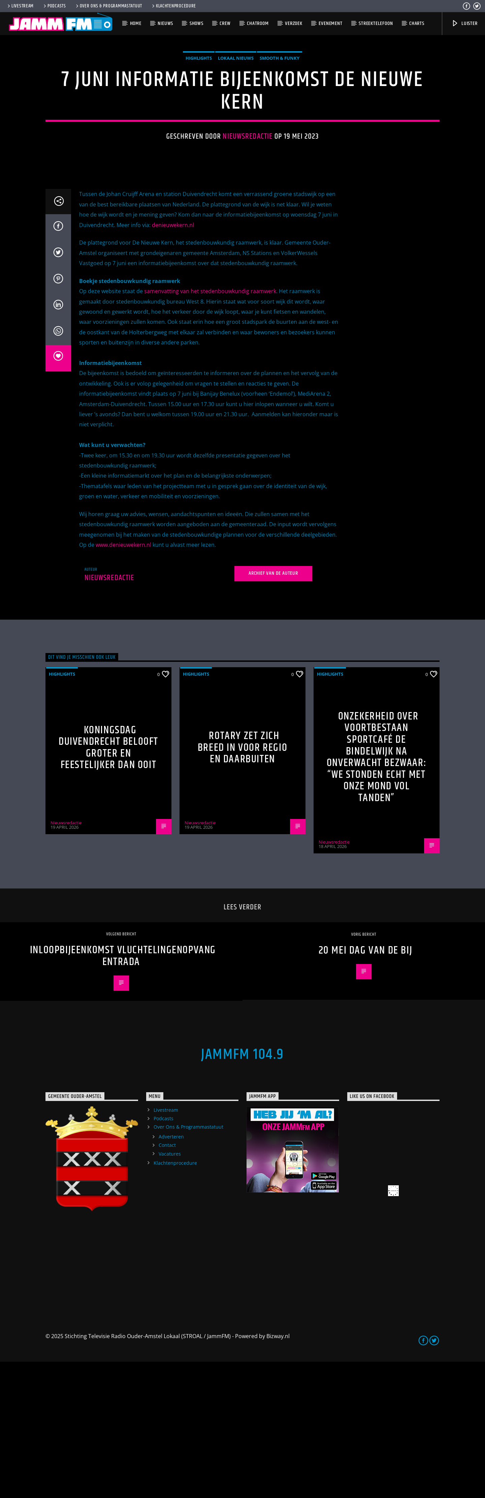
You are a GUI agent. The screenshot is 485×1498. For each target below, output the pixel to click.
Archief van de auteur (273, 709)
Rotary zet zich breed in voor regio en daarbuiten (242, 884)
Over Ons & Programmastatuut (108, 6)
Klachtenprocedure (173, 6)
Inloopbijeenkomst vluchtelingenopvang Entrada (123, 1092)
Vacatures (170, 1290)
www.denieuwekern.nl (123, 681)
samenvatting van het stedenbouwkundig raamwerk (210, 427)
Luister (464, 23)
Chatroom (257, 23)
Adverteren (171, 1273)
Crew (225, 23)
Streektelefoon (376, 23)
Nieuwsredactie (247, 204)
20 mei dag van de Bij (366, 1086)
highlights (199, 126)
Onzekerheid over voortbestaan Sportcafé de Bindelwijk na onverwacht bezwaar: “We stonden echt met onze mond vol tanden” (376, 893)
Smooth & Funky (279, 126)
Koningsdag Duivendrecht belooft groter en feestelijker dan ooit (108, 884)
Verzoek (293, 23)
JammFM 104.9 (242, 1191)
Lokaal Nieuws (236, 126)
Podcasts (54, 6)
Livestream (20, 6)
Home (135, 23)
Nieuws (165, 23)
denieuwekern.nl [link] (173, 361)
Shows (196, 23)
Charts (416, 23)
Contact (167, 1281)
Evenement (330, 23)
